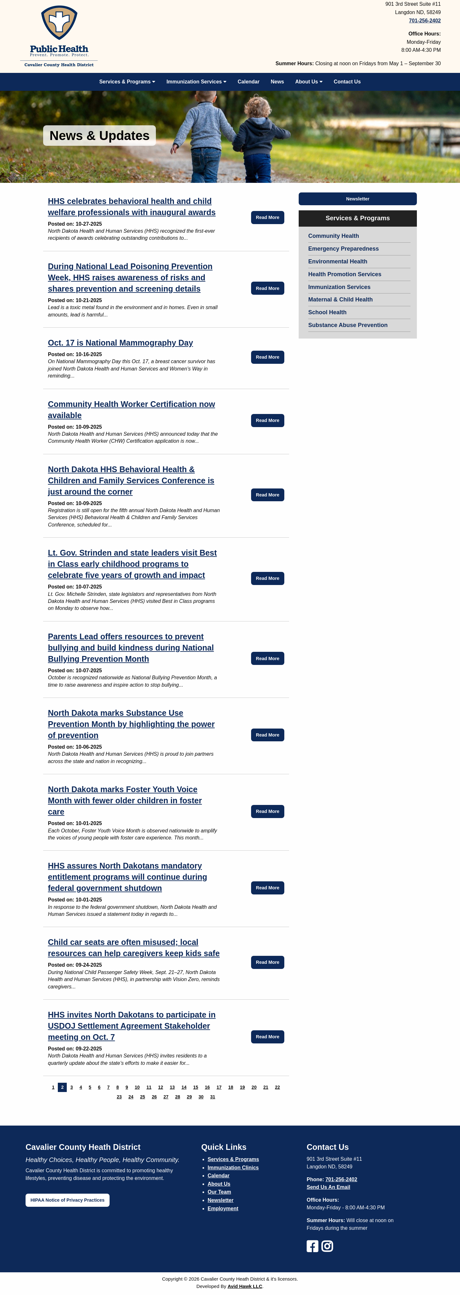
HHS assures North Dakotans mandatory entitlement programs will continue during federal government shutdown (127, 877)
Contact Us (347, 81)
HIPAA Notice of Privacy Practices (67, 1200)
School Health (327, 312)
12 (160, 1087)
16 (207, 1087)
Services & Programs (127, 81)
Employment (223, 1208)
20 (254, 1087)
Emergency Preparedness (343, 249)
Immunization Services (196, 81)
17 (219, 1087)
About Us (309, 81)
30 (200, 1096)
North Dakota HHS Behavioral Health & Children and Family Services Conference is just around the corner (131, 480)
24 (131, 1096)
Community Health (333, 236)
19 (242, 1087)
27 (166, 1096)
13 (172, 1087)
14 (184, 1087)
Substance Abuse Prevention (347, 325)
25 (142, 1096)
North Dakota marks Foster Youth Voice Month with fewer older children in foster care (125, 800)
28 (177, 1096)
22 (277, 1087)
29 (189, 1096)
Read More (268, 217)
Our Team (219, 1192)
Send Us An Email (328, 1187)
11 (148, 1087)
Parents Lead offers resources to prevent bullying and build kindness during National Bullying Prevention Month (131, 647)
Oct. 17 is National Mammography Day (120, 342)
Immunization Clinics (233, 1167)
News (277, 81)
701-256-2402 (341, 1179)
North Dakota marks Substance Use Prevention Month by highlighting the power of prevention (131, 724)
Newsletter (358, 198)
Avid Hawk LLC (244, 1286)
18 (230, 1087)
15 (195, 1087)
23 (119, 1096)
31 (212, 1096)
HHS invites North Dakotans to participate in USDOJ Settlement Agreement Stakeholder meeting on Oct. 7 (132, 1025)
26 (154, 1096)
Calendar (248, 81)
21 (265, 1087)
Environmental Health (337, 261)
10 (137, 1087)
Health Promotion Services (344, 274)
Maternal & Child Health (340, 299)
